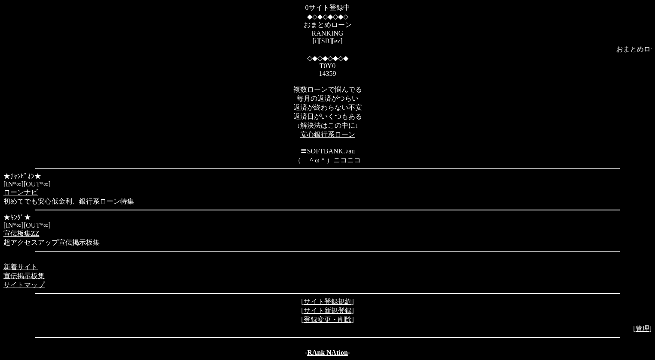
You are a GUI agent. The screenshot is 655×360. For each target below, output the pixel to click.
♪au (350, 151)
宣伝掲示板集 (24, 275)
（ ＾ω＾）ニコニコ (327, 160)
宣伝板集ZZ (21, 233)
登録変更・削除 (328, 319)
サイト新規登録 (328, 310)
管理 (642, 328)
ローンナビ (20, 192)
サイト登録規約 (328, 301)
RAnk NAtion (327, 352)
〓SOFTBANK (321, 151)
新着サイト (20, 266)
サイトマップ (24, 284)
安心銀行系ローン (327, 134)
